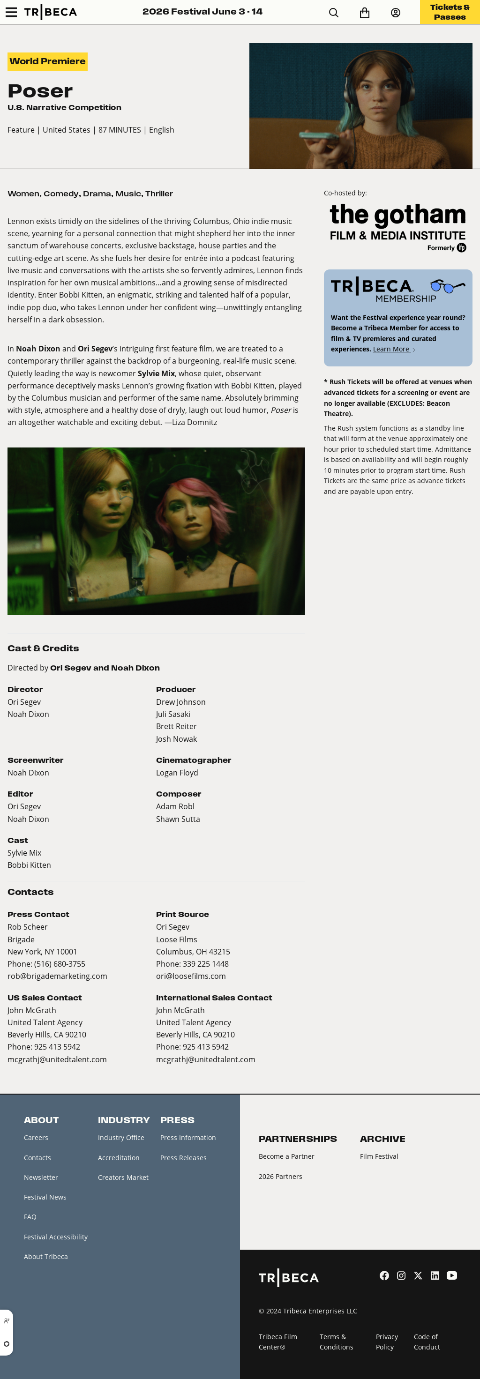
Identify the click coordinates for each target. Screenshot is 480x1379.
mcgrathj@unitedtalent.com (57, 1059)
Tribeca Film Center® (278, 1342)
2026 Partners (280, 1176)
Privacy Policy (387, 1342)
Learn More (395, 348)
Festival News (45, 1197)
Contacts (37, 1157)
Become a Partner (287, 1156)
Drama (97, 194)
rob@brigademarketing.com (57, 976)
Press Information (188, 1137)
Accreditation (119, 1157)
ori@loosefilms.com (191, 976)
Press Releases (183, 1157)
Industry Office (121, 1137)
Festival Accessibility (56, 1236)
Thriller (159, 194)
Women (23, 194)
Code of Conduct (427, 1342)
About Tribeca (46, 1256)
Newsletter (41, 1177)
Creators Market (123, 1177)
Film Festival (379, 1156)
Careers (36, 1137)
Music (128, 194)
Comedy (61, 194)
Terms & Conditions (336, 1342)
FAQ (30, 1216)
